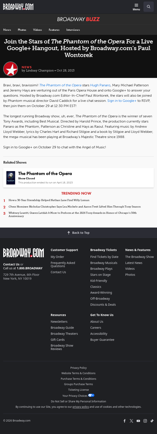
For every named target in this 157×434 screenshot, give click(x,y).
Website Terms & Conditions (78, 373)
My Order (57, 257)
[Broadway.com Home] (18, 6)
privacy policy (81, 407)
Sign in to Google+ (122, 101)
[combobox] (147, 7)
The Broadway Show (139, 257)
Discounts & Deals (103, 304)
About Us (96, 321)
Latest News (133, 263)
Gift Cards (58, 340)
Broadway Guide (62, 328)
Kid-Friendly (98, 281)
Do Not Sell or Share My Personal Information (78, 401)
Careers (95, 328)
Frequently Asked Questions (63, 264)
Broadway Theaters (64, 334)
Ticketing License (78, 390)
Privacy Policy (78, 368)
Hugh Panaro (100, 85)
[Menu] (136, 7)
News (7, 30)
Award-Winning (101, 292)
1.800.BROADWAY (30, 268)
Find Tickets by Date (104, 257)
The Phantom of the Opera (60, 85)
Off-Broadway (100, 298)
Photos (22, 30)
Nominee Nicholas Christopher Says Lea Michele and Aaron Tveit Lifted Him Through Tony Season (75, 206)
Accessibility (98, 334)
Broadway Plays (101, 269)
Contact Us (11, 264)
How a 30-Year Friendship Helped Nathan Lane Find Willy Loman (49, 200)
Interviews (73, 30)
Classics (95, 287)
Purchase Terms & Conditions (78, 379)
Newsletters (59, 321)
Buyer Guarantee (102, 340)
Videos (37, 30)
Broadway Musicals (103, 263)
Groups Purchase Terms (78, 384)
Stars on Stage (100, 275)
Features (54, 30)
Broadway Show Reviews (62, 347)
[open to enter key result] (148, 7)
